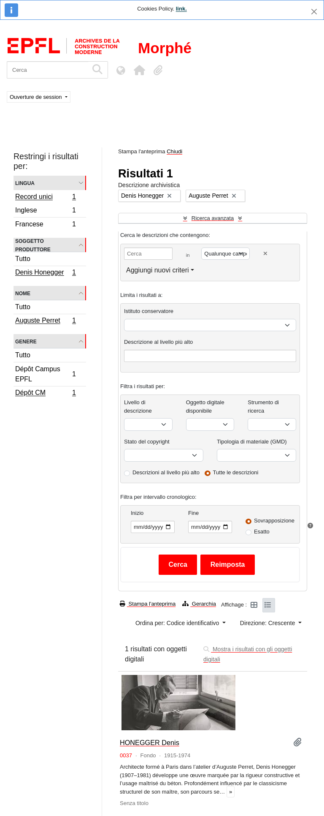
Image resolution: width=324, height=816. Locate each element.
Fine (193, 513)
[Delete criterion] (265, 253)
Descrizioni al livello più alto (166, 472)
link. (181, 8)
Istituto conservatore (148, 311)
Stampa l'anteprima (148, 604)
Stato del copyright (147, 441)
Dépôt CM (45, 394)
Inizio (137, 513)
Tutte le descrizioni (236, 472)
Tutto (22, 258)
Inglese (45, 211)
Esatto (262, 531)
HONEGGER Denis (149, 742)
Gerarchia (199, 604)
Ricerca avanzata (213, 218)
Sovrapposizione (274, 520)
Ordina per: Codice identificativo (178, 623)
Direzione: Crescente (268, 623)
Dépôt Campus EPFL (45, 374)
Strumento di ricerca (263, 406)
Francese (45, 225)
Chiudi (174, 151)
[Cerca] (47, 70)
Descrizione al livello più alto (158, 342)
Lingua (25, 183)
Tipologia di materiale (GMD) (252, 441)
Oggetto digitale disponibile (205, 406)
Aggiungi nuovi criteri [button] (157, 270)
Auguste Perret (45, 321)
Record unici (45, 198)
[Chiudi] (314, 11)
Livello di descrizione (138, 406)
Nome (22, 293)
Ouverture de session (36, 97)
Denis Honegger (45, 273)
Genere (26, 341)
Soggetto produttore (33, 245)
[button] (139, 70)
